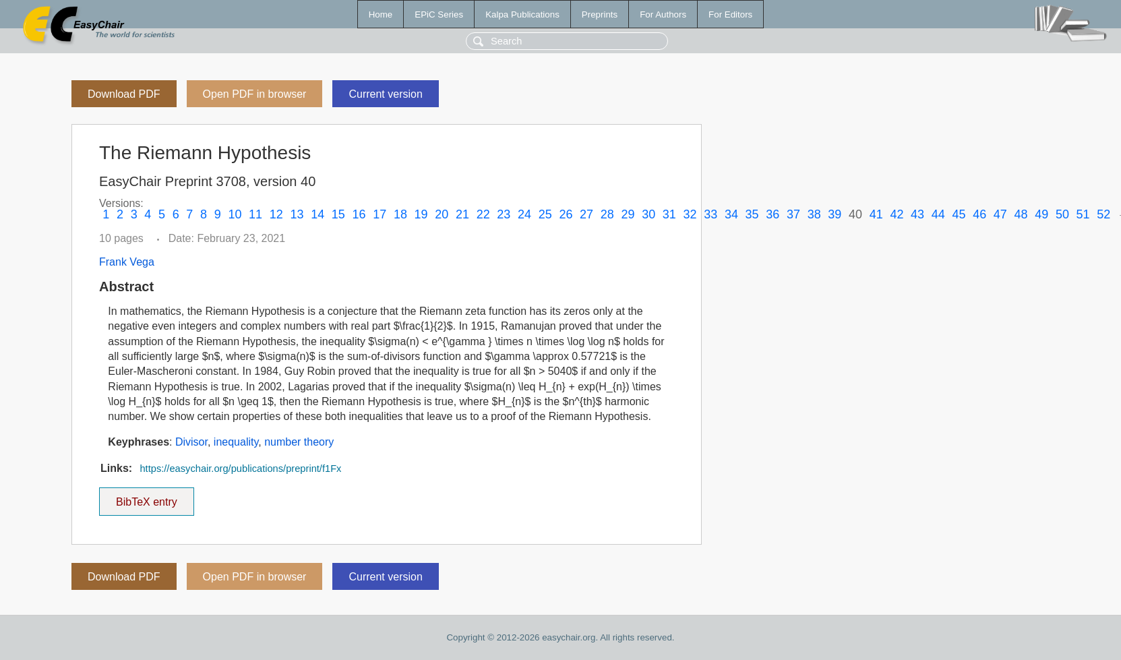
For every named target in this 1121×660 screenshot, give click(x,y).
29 (627, 214)
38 (814, 214)
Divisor (191, 442)
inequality (236, 442)
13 (296, 214)
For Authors (663, 14)
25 (545, 214)
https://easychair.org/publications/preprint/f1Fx (240, 468)
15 (338, 214)
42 (896, 214)
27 (586, 214)
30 (648, 214)
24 (524, 214)
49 (1041, 214)
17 (379, 214)
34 (731, 214)
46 (979, 214)
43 (917, 214)
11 (255, 214)
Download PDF (124, 94)
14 (317, 214)
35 (752, 214)
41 (876, 214)
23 (503, 214)
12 (276, 214)
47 (1000, 214)
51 (1083, 214)
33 (710, 214)
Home (381, 14)
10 (234, 214)
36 (772, 214)
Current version (385, 94)
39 (834, 214)
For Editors (730, 14)
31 (669, 214)
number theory (299, 442)
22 (483, 214)
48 (1021, 214)
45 (958, 214)
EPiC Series (439, 14)
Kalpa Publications (522, 14)
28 (607, 214)
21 (462, 214)
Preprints (599, 14)
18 (400, 214)
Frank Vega (126, 262)
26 (565, 214)
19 (421, 214)
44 (938, 214)
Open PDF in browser (255, 94)
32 (690, 214)
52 (1103, 214)
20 (441, 214)
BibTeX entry (146, 497)
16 (359, 214)
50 (1062, 214)
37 (793, 214)
